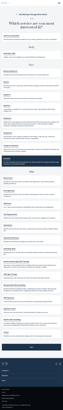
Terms (3, 392)
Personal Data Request (8, 398)
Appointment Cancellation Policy (10, 395)
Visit (31, 380)
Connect (31, 371)
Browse (31, 375)
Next (31, 347)
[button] (59, 3)
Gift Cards (4, 401)
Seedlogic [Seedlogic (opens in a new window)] (9, 407)
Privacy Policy (5, 389)
